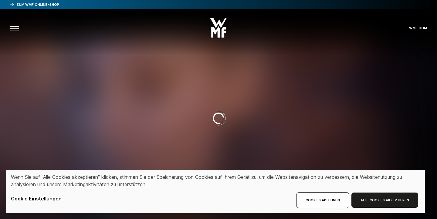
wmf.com (418, 28)
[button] (218, 26)
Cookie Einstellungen (36, 199)
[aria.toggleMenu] (14, 28)
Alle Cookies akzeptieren (385, 200)
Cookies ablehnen (323, 200)
